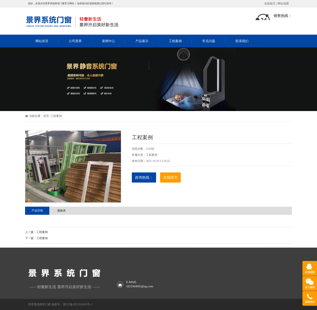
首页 (46, 116)
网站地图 (283, 3)
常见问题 (208, 41)
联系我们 (242, 41)
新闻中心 (108, 41)
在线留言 (270, 3)
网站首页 (41, 41)
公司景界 (75, 41)
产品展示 (141, 41)
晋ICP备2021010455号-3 (77, 304)
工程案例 (175, 41)
